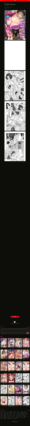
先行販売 (10, 418)
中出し (15, 411)
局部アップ (6, 418)
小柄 (13, 418)
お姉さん (24, 417)
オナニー (14, 417)
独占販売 (16, 418)
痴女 (2, 417)
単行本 (11, 411)
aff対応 (5, 411)
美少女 (25, 411)
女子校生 (22, 411)
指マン (21, 417)
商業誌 (8, 3)
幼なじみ (5, 417)
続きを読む (15, 316)
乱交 (8, 417)
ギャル (11, 417)
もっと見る (28, 410)
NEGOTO (15, 0)
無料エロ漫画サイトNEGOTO (15, 421)
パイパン (2, 418)
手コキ (18, 417)
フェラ (18, 411)
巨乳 (8, 411)
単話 (2, 411)
